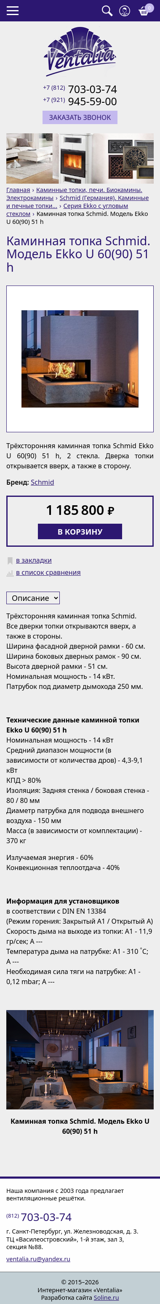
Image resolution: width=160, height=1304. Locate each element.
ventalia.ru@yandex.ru (38, 1259)
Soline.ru (106, 1297)
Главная (18, 190)
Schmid (42, 482)
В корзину (80, 531)
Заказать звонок (80, 117)
